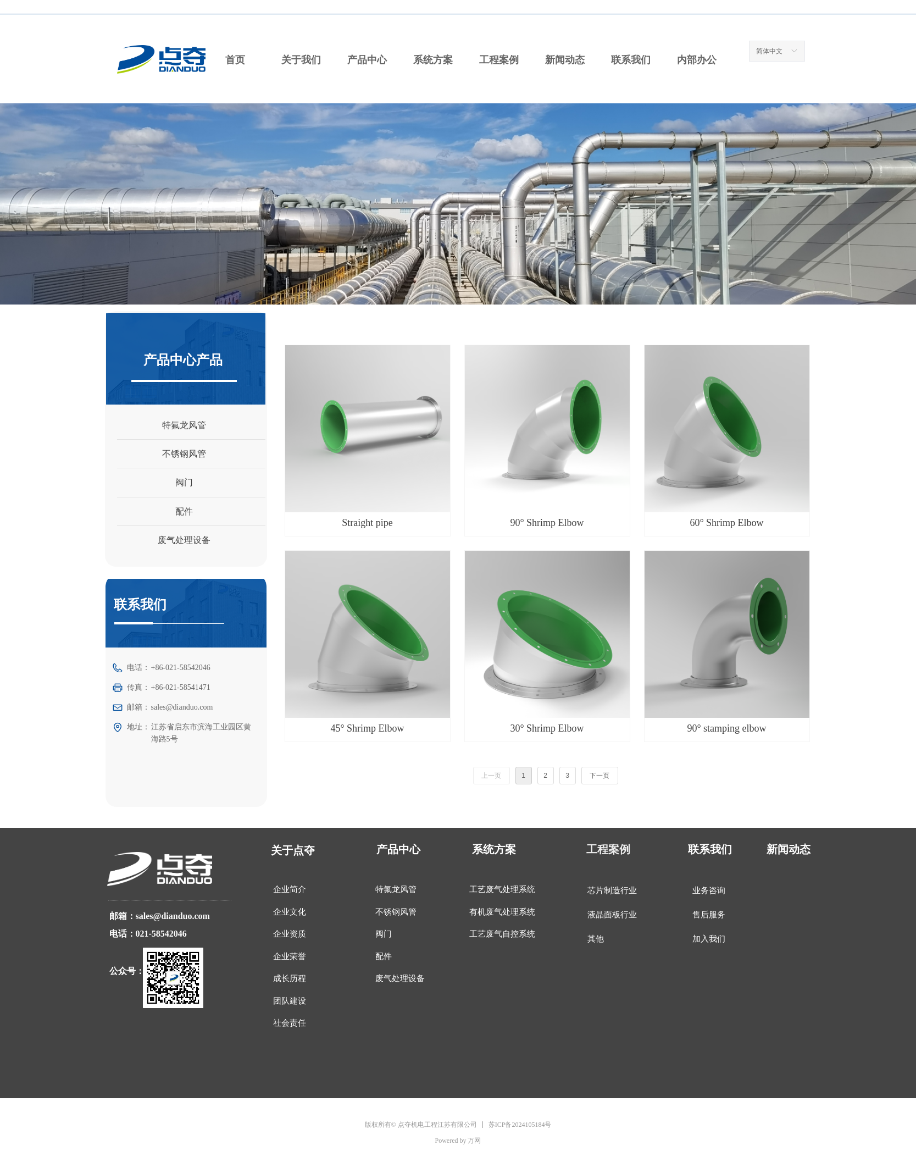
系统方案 (433, 59)
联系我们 (631, 59)
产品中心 (367, 59)
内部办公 (697, 59)
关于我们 (301, 59)
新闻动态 (565, 59)
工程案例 (499, 59)
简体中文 (769, 51)
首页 (235, 59)
